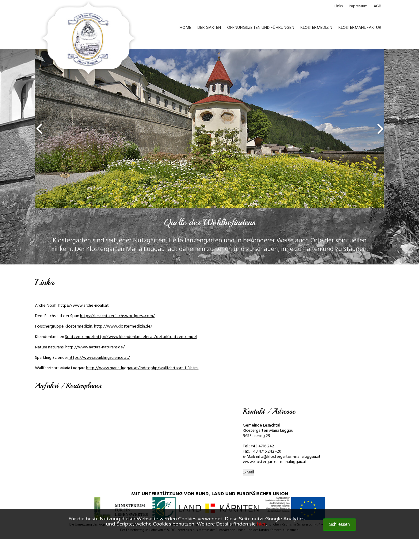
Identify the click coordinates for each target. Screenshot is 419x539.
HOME (185, 27)
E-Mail (248, 472)
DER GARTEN (209, 27)
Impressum (358, 6)
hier (261, 524)
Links (338, 6)
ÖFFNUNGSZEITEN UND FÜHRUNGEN (260, 27)
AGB (377, 6)
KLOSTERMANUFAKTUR (359, 27)
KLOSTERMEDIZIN (316, 27)
